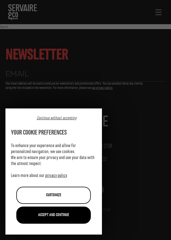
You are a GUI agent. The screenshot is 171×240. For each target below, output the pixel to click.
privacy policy (56, 175)
